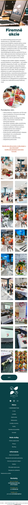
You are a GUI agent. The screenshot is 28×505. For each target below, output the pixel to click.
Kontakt (14, 432)
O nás (14, 411)
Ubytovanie (14, 417)
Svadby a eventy (14, 423)
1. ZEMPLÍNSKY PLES (14, 408)
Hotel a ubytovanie (14, 440)
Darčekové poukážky (14, 429)
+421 (14, 489)
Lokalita (14, 414)
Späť (9, 377)
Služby (14, 426)
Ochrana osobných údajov (14, 461)
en (15, 2)
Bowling (14, 446)
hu (17, 2)
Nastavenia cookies (6, 473)
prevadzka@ (14, 494)
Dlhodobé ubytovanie (14, 467)
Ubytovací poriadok (14, 455)
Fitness (14, 443)
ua (20, 2)
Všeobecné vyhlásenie (14, 470)
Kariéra (14, 464)
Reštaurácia (14, 420)
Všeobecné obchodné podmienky (14, 458)
